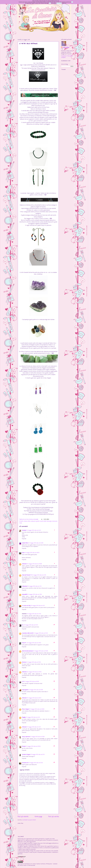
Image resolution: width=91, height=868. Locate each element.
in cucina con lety (26, 605)
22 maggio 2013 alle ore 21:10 (38, 754)
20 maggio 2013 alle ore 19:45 (34, 672)
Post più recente (23, 817)
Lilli (23, 681)
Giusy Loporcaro (26, 736)
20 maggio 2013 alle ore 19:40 (33, 662)
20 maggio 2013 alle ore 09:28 (34, 564)
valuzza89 (24, 594)
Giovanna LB (25, 763)
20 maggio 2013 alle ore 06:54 (32, 552)
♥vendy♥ (24, 530)
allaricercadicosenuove (27, 651)
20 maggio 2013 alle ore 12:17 (38, 605)
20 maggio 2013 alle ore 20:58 (31, 681)
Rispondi (24, 539)
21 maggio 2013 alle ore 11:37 (34, 727)
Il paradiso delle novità (27, 633)
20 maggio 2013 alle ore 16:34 (40, 633)
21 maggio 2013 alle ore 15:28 (37, 736)
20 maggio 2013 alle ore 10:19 (39, 575)
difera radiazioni (32, 521)
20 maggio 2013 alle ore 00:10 (33, 530)
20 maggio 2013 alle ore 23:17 (34, 698)
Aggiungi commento (24, 770)
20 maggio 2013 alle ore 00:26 (35, 543)
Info (50, 3)
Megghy (24, 717)
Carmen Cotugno (26, 754)
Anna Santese (29, 519)
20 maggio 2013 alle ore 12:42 (34, 614)
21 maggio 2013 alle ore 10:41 (33, 717)
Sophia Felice (25, 543)
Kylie (23, 552)
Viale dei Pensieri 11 (26, 575)
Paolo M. (24, 643)
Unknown (24, 564)
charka (25, 521)
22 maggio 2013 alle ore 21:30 (35, 763)
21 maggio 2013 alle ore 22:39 (33, 746)
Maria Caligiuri (25, 709)
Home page (38, 817)
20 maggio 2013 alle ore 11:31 (34, 586)
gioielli (37, 521)
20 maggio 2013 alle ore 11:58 (34, 594)
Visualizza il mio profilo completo (67, 56)
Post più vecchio (53, 817)
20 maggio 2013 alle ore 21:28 (35, 690)
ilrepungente (25, 690)
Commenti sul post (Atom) (29, 820)
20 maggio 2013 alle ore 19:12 (34, 643)
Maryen (24, 746)
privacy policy (59, 3)
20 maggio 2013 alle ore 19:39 (40, 651)
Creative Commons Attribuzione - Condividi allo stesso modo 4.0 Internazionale (37, 864)
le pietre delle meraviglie (46, 521)
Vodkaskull (24, 586)
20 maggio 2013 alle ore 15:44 (31, 625)
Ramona (24, 662)
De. (22, 625)
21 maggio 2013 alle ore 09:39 (37, 709)
